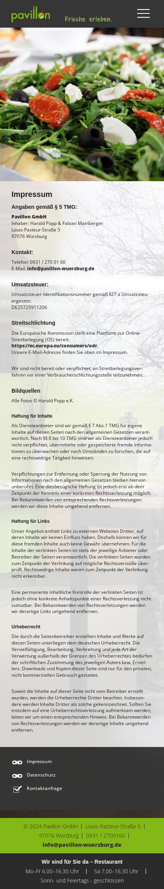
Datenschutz (41, 775)
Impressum (39, 761)
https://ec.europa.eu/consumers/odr (54, 345)
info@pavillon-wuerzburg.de (60, 268)
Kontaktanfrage (44, 788)
